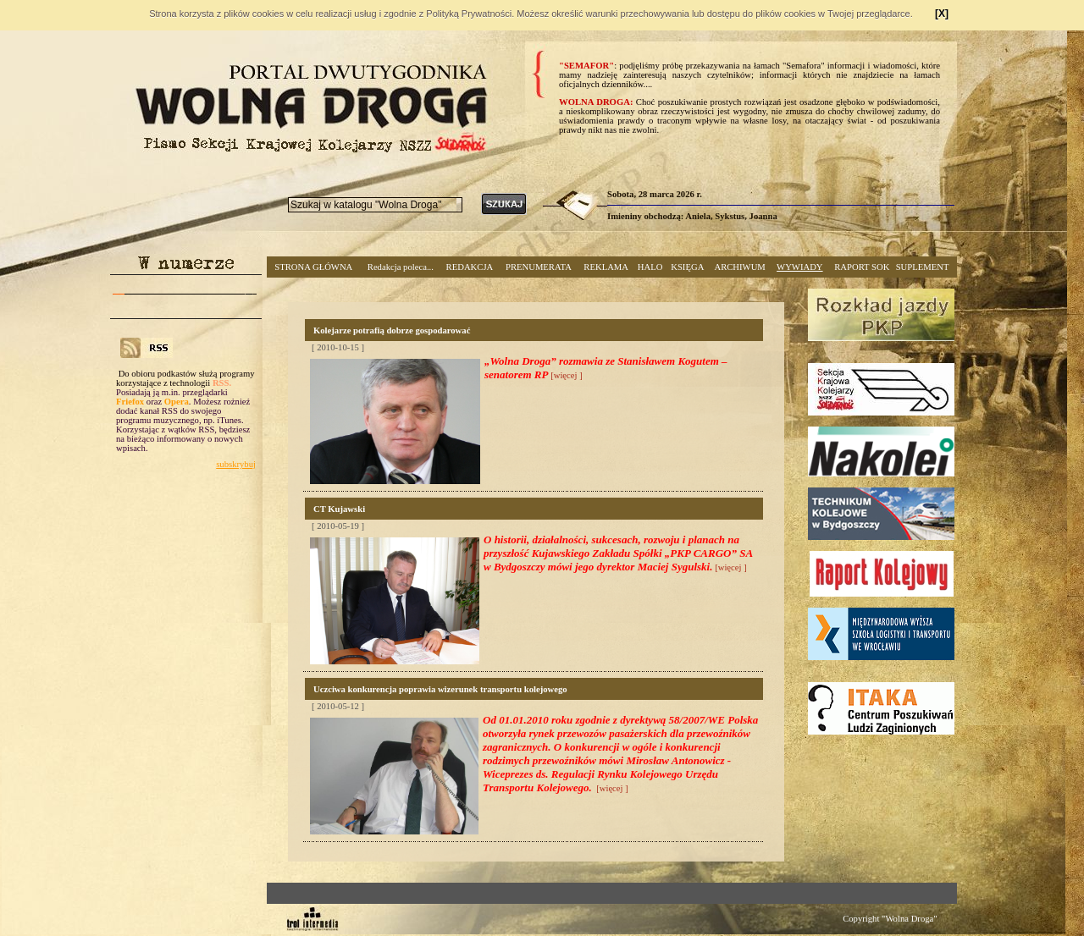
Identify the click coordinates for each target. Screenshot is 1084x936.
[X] (941, 13)
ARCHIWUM (739, 267)
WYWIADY (799, 267)
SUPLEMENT (922, 267)
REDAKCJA (470, 267)
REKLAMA (605, 267)
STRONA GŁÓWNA (313, 267)
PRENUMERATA (539, 267)
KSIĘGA (687, 267)
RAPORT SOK (861, 267)
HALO (650, 267)
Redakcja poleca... (401, 267)
